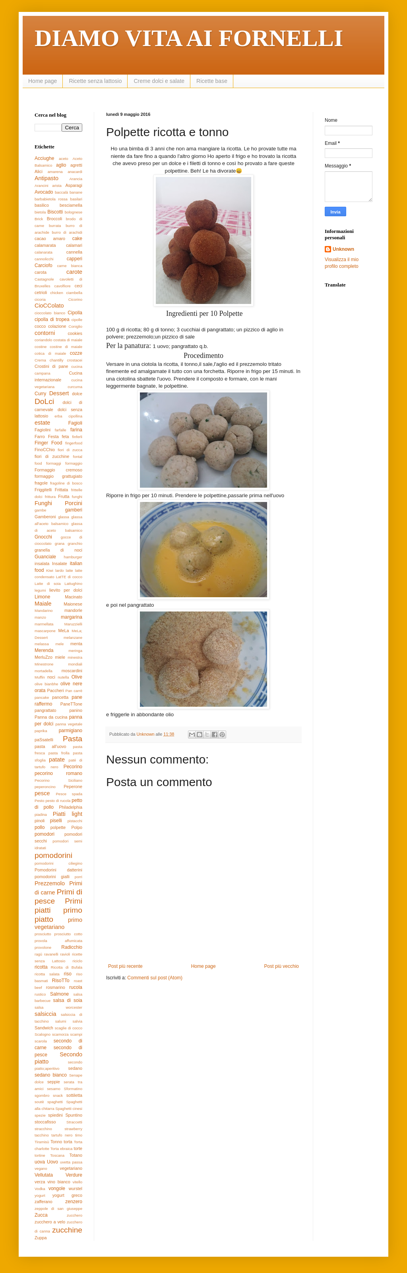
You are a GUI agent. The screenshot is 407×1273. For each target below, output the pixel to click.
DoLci (44, 401)
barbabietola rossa (51, 199)
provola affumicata (58, 940)
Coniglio (75, 326)
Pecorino (73, 766)
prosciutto (43, 934)
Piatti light (67, 814)
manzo (40, 617)
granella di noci (58, 550)
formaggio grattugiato (58, 476)
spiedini (55, 1115)
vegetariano (71, 1168)
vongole (56, 1188)
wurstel (75, 1188)
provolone (43, 947)
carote (74, 272)
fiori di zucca (70, 450)
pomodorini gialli (52, 876)
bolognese (73, 212)
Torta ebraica (61, 1148)
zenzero (73, 1201)
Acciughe (44, 158)
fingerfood (73, 443)
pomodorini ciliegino (58, 863)
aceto (63, 158)
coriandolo (43, 340)
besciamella (71, 205)
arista (56, 185)
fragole (41, 483)
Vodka (40, 1188)
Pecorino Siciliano (58, 780)
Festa (53, 436)
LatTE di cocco (69, 577)
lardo (59, 570)
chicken (56, 292)
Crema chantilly (49, 360)
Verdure (74, 1175)
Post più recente (125, 966)
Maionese (73, 604)
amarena (55, 171)
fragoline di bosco (66, 483)
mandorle (73, 610)
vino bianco (58, 1181)
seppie (53, 1081)
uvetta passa (71, 1162)
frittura (50, 496)
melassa (42, 644)
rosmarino (55, 987)
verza (40, 1181)
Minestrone (44, 664)
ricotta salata (47, 974)
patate (57, 759)
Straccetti (74, 1122)
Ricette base (211, 81)
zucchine (67, 1230)
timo (78, 1135)
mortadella (43, 671)
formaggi (53, 463)
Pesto (40, 800)
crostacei (74, 360)
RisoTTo (61, 980)
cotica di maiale (50, 353)
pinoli (40, 820)
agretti (76, 165)
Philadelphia (70, 807)
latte (69, 570)
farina (76, 430)
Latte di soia (48, 583)
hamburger (73, 557)
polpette (58, 827)
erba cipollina (68, 416)
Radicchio (71, 947)
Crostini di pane (51, 366)
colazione (57, 326)
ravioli (65, 954)
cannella (74, 252)
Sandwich (44, 1027)
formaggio (73, 463)
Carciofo (43, 265)
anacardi (75, 171)
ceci (78, 285)
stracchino (43, 1129)
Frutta (63, 496)
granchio (75, 543)
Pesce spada (69, 794)
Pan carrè (74, 690)
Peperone (73, 786)
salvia (77, 1021)
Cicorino (75, 299)
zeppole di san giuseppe (58, 1208)
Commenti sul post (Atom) (154, 978)
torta (68, 1141)
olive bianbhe (46, 684)
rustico (40, 994)
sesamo (53, 1088)
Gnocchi (43, 537)
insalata (42, 563)
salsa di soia (67, 1000)
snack (58, 1095)
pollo (40, 827)
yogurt (40, 1195)
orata (40, 690)
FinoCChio (45, 449)
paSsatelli (44, 739)
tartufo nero (61, 1135)
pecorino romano (58, 773)
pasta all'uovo (50, 746)
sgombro (42, 1095)
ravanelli (51, 954)
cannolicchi (44, 259)
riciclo (77, 961)
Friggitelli (43, 489)
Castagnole (44, 279)
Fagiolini (42, 429)
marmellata (44, 624)
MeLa (63, 630)
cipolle (77, 319)
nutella (63, 677)
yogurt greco (67, 1195)
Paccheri (55, 690)
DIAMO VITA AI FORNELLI (189, 38)
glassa (63, 517)
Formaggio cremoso (58, 469)
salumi (60, 1021)
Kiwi (49, 570)
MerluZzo (43, 657)
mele (59, 644)
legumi (40, 590)
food (38, 463)
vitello (77, 1182)
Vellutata (44, 1175)
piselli (56, 820)
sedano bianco (51, 1075)
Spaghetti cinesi (68, 1108)
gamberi (73, 510)
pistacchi (75, 821)
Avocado (44, 192)
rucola (75, 987)
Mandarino (43, 610)
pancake (42, 697)
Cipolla (75, 312)
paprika (41, 731)
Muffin (40, 677)
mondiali (75, 664)
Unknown (343, 249)
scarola (41, 1041)
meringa (75, 650)
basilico (42, 205)
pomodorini (53, 855)
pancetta (60, 697)
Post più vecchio (281, 966)
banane (76, 192)
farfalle (60, 430)
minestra (75, 657)
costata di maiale (67, 340)
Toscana (57, 1155)
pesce (42, 793)
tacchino (42, 1135)
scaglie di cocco (68, 1028)
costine (41, 346)
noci (51, 677)
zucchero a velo (50, 1221)
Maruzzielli (73, 624)
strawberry (73, 1129)
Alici (39, 171)
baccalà (61, 192)
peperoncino (45, 787)
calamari (74, 245)
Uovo (52, 1162)
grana (60, 543)
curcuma (75, 387)
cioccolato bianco (50, 313)
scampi (76, 1034)
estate (42, 422)
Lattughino (73, 583)
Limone (42, 597)
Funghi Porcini (58, 503)
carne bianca (69, 265)
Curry (40, 393)
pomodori (44, 834)
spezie (40, 1115)
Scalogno (42, 1034)
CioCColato (49, 305)
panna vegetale (68, 724)
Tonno (56, 1141)
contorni (45, 333)
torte (78, 1148)
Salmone (59, 994)
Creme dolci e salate (159, 81)
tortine (40, 1155)
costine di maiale (66, 346)
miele (60, 657)
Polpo (76, 827)
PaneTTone (71, 704)
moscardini (72, 670)
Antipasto (46, 178)
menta (76, 643)
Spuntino (73, 1115)
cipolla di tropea (52, 319)
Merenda (44, 650)
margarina (71, 617)
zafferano (43, 1201)
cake (77, 238)
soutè (39, 1102)
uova (40, 1162)
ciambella (74, 292)
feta (65, 436)
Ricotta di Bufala (66, 967)
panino (76, 710)
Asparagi (73, 185)
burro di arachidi (67, 232)
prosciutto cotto (68, 934)
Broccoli (54, 218)
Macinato (73, 596)
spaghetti (55, 1102)
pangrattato (45, 710)
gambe (40, 510)
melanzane (73, 637)
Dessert (59, 393)
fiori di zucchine (52, 456)
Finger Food (48, 443)
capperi (74, 259)
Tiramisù (42, 1142)
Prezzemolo (50, 883)
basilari (76, 199)
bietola (40, 212)
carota (41, 272)
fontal (77, 456)
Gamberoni (45, 516)
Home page (42, 81)
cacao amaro (50, 238)
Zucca (41, 1215)
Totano (76, 1155)
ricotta (41, 967)
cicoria (40, 299)
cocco (40, 326)
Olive (77, 677)
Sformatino (73, 1088)
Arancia (75, 179)
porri (78, 877)
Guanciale (45, 557)
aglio (61, 165)
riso (68, 974)
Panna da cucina (51, 717)
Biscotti (55, 212)
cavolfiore (62, 286)
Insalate (59, 563)
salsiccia (45, 1014)
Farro (40, 436)
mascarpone (45, 631)
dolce (77, 393)
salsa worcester (58, 1007)
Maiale (43, 603)
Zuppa (41, 1237)
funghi (77, 496)
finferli (77, 437)
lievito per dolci (65, 590)
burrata (55, 225)
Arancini (41, 185)
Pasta (72, 739)
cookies (75, 333)
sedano (75, 1068)
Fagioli (75, 423)
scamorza (60, 1034)
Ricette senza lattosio (95, 81)
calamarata (45, 245)
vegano (41, 1168)
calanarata (43, 252)
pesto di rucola (57, 800)
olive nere (71, 683)
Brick (39, 219)
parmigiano (70, 730)
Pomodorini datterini (58, 869)
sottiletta (74, 1095)
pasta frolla (59, 753)
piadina (41, 814)
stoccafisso (45, 1121)
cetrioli (41, 292)
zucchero (74, 1215)
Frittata (61, 489)
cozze (76, 353)
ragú (38, 954)
